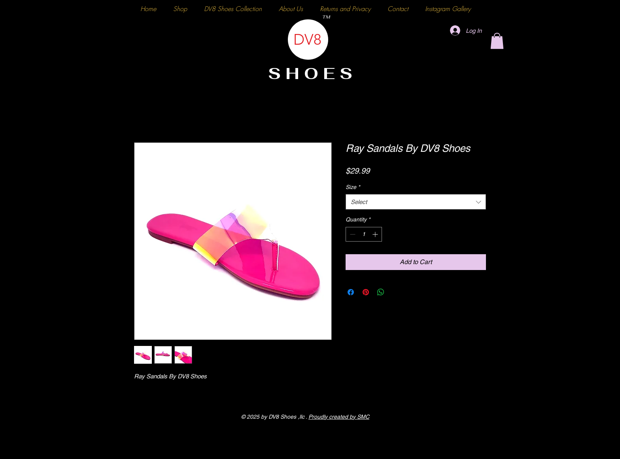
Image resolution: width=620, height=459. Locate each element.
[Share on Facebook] (350, 292)
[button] (497, 41)
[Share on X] (396, 292)
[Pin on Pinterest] (365, 292)
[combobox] (416, 202)
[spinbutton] (364, 234)
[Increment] (376, 234)
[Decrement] (352, 234)
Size (353, 187)
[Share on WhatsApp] (381, 292)
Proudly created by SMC (338, 417)
